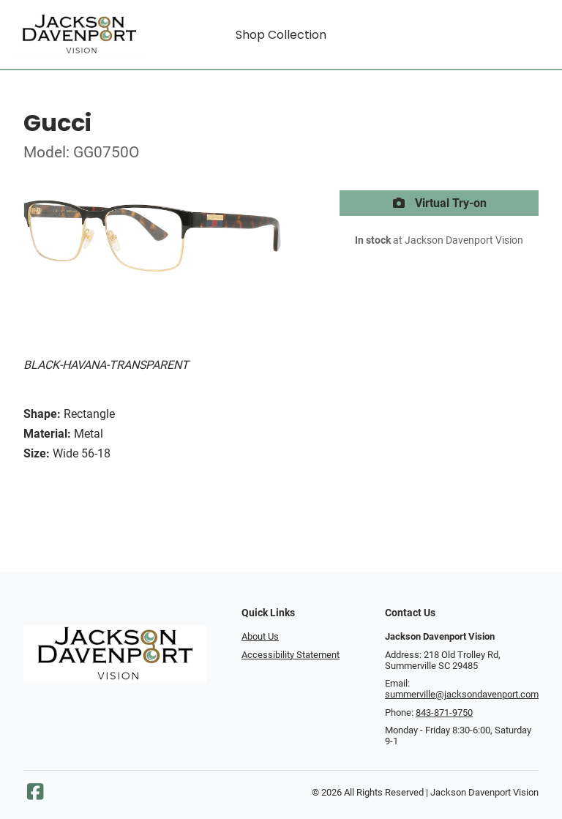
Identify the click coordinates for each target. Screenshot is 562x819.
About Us (260, 636)
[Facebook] (35, 795)
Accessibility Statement (290, 654)
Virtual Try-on (439, 203)
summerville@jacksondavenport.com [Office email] (462, 694)
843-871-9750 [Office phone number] (444, 712)
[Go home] (79, 34)
